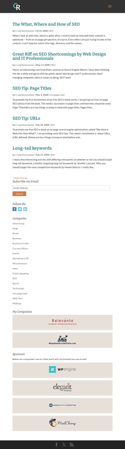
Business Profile (21, 243)
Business (17, 238)
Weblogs (17, 303)
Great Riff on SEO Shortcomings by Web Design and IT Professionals (59, 56)
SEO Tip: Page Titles (32, 88)
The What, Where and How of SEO (46, 24)
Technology (18, 288)
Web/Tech (18, 298)
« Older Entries (20, 178)
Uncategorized (57, 94)
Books (16, 233)
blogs (15, 228)
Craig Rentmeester (24, 30)
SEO (51, 30)
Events (16, 253)
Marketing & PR (20, 258)
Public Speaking (20, 273)
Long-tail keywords (32, 148)
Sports (16, 283)
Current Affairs (20, 248)
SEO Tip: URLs (26, 118)
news (15, 268)
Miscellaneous (20, 263)
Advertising (18, 223)
